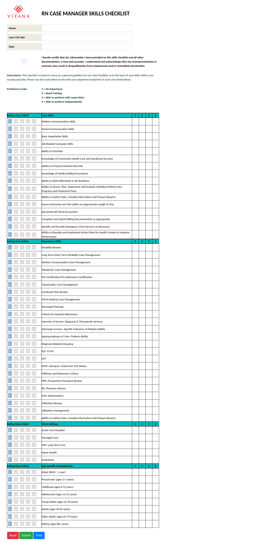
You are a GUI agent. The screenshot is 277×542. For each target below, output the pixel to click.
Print (39, 535)
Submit (26, 535)
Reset (13, 535)
